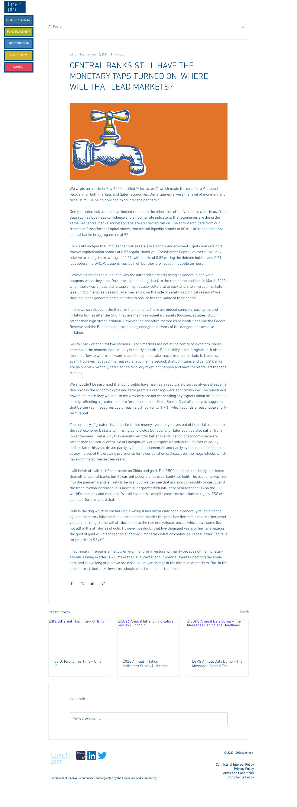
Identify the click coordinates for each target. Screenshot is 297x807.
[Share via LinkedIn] (93, 583)
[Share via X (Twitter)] (82, 583)
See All (244, 612)
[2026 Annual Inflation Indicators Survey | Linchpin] (148, 637)
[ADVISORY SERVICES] (18, 20)
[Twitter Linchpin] (148, 748)
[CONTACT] (18, 67)
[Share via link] (103, 583)
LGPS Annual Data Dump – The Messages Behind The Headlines (217, 663)
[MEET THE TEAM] (18, 43)
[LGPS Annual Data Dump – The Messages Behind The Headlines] (218, 637)
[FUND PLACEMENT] (18, 32)
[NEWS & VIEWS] (18, 55)
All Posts (54, 27)
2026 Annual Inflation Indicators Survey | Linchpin (145, 663)
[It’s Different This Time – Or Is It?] (79, 637)
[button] (243, 26)
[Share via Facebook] (72, 583)
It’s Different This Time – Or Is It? (77, 663)
